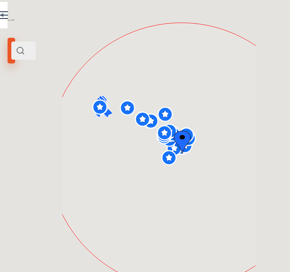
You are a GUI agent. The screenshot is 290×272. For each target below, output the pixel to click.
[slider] (23, 147)
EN (128, 16)
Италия (44, 114)
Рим (14, 114)
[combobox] (79, 51)
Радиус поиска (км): (28, 135)
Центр (28, 114)
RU (112, 16)
